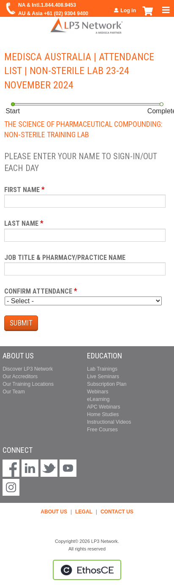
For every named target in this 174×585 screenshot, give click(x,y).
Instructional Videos (109, 422)
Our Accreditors (20, 376)
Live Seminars (103, 376)
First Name (22, 190)
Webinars (97, 392)
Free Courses (102, 430)
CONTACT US (117, 512)
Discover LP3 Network (28, 369)
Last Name (21, 223)
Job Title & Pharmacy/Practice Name (64, 258)
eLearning (98, 399)
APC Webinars (103, 407)
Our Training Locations (28, 384)
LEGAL (83, 512)
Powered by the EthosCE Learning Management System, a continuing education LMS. (87, 570)
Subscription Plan (106, 384)
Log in (128, 10)
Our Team (13, 392)
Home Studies (103, 414)
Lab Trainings (102, 369)
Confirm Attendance (38, 291)
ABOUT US (54, 512)
